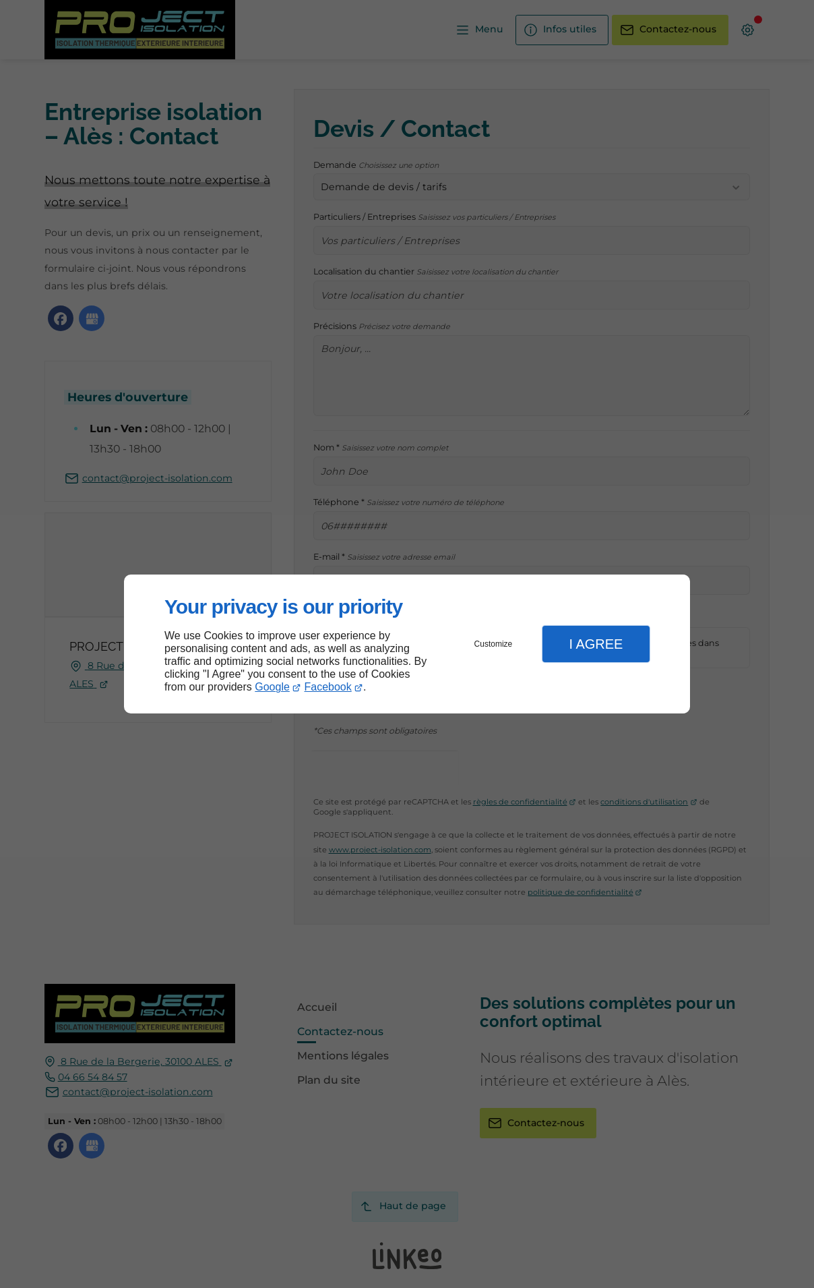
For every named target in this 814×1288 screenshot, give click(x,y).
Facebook (328, 687)
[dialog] (407, 644)
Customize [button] (493, 644)
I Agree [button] (596, 644)
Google (272, 687)
